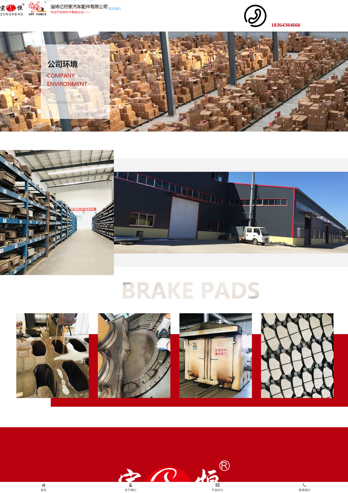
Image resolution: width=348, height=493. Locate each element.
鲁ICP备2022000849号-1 (174, 488)
